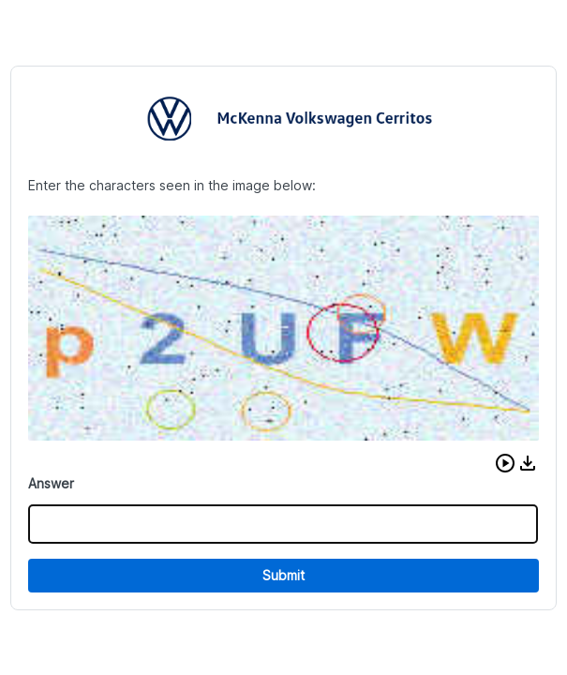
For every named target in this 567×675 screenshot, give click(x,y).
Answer (51, 483)
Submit (283, 575)
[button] (505, 463)
